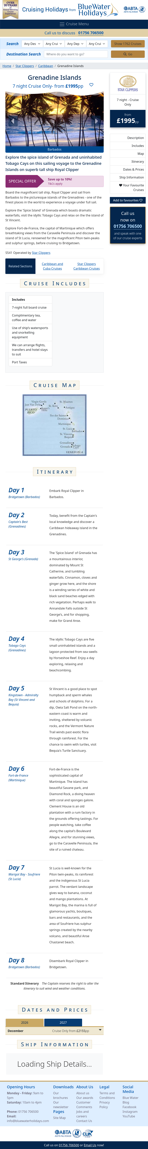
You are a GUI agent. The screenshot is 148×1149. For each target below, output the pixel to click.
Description (135, 138)
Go (128, 54)
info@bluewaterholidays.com (28, 1121)
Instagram (130, 1111)
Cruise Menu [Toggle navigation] (74, 24)
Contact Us (84, 1121)
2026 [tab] (24, 1022)
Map (141, 154)
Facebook (129, 1107)
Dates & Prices (133, 169)
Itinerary (138, 161)
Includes (138, 146)
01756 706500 (128, 226)
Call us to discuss (74, 32)
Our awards (84, 1098)
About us (82, 1093)
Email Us (90, 1145)
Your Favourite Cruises (131, 187)
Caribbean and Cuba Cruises (52, 266)
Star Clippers (41, 253)
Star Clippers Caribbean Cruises (86, 266)
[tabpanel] (54, 1031)
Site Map (59, 1118)
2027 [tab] (63, 1022)
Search (12, 43)
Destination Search (23, 54)
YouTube (129, 1116)
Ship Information (131, 177)
